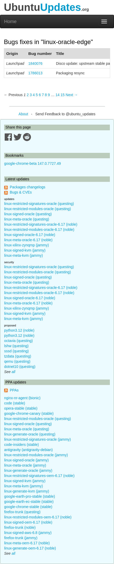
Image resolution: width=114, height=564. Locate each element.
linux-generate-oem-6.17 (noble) (30, 548)
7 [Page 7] (43, 95)
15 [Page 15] (63, 95)
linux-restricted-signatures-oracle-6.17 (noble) (40, 224)
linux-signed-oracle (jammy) (26, 460)
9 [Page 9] (49, 95)
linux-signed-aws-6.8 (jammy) (28, 533)
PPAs (14, 390)
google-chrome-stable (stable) (28, 507)
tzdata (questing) (17, 356)
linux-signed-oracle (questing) (28, 214)
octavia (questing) (18, 341)
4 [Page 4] (34, 95)
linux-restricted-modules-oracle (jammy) (36, 455)
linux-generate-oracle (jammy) (28, 470)
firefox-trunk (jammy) (20, 538)
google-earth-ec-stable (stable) (29, 501)
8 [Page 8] (46, 95)
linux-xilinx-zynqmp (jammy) (26, 245)
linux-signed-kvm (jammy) (24, 250)
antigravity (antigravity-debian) (28, 450)
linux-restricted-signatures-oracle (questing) (39, 204)
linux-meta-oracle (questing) (26, 219)
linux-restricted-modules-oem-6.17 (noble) (38, 517)
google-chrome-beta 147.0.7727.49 (32, 163)
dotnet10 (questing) (19, 367)
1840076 (35, 63)
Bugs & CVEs (21, 192)
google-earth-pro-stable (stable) (29, 496)
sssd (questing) (16, 351)
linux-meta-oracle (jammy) (25, 465)
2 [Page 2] (28, 95)
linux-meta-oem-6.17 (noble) (27, 543)
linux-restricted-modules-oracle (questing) (37, 209)
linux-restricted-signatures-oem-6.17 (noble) (39, 476)
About (23, 114)
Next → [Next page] (72, 95)
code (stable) (14, 403)
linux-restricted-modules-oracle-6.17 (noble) (39, 229)
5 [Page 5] (37, 95)
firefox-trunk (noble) (19, 527)
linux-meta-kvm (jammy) (23, 255)
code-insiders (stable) (21, 444)
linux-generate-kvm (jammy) (26, 491)
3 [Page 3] (31, 95)
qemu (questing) (17, 361)
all (13, 372)
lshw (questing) (16, 346)
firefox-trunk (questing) (22, 512)
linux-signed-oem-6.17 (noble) (28, 522)
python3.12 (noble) (19, 330)
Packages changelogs (27, 187)
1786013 (35, 73)
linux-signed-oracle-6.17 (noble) (29, 235)
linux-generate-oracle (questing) (29, 434)
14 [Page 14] (57, 95)
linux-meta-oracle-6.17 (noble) (28, 240)
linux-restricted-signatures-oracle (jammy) (37, 439)
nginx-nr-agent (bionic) (22, 398)
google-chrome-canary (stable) (29, 413)
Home (10, 21)
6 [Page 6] (40, 95)
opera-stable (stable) (20, 408)
